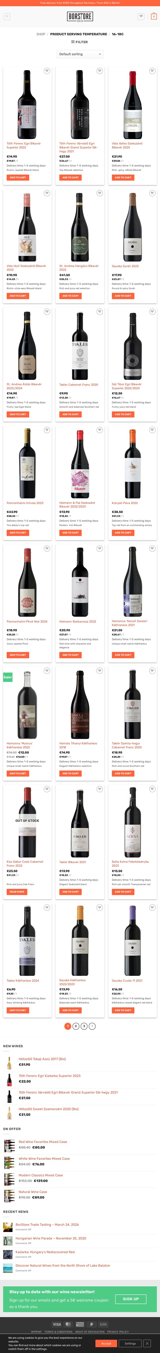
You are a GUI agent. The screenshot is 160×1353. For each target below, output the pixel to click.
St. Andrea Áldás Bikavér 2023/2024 (24, 386)
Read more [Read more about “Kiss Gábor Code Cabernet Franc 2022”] (17, 891)
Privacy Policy (118, 1331)
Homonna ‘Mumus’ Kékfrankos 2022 (19, 745)
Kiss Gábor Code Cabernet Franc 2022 (25, 863)
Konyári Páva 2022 (125, 503)
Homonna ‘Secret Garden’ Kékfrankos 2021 (130, 623)
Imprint (36, 1331)
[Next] (92, 1026)
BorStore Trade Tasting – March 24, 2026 (47, 1225)
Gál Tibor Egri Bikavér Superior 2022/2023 (126, 386)
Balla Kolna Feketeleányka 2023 (130, 863)
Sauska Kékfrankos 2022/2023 (72, 982)
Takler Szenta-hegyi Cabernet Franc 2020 (127, 745)
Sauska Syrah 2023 (125, 266)
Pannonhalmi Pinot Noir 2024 (27, 621)
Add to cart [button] (18, 177)
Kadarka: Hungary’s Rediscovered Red (45, 1252)
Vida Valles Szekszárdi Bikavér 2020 (127, 145)
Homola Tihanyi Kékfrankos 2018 (78, 745)
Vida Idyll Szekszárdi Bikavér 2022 (26, 268)
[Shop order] (80, 54)
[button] (7, 16)
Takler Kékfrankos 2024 (23, 980)
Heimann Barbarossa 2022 (77, 621)
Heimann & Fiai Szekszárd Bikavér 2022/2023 (77, 505)
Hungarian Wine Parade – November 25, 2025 (51, 1238)
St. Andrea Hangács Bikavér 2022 (79, 268)
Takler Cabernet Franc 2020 (78, 385)
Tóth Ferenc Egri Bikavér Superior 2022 (24, 145)
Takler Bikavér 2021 (72, 862)
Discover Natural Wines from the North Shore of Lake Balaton (63, 1265)
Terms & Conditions (58, 1331)
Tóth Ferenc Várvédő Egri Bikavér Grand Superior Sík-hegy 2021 (78, 147)
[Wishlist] (141, 16)
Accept (105, 1343)
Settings (129, 1343)
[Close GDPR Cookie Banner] (147, 1343)
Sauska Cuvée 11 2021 (127, 980)
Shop (40, 34)
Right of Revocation (90, 1331)
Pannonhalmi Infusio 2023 (25, 503)
